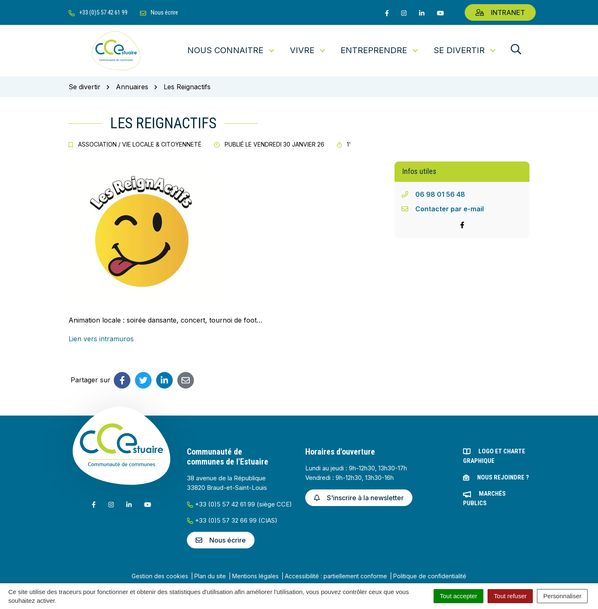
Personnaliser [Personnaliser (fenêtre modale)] (562, 595)
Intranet (500, 12)
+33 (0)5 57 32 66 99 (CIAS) (232, 520)
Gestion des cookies (160, 576)
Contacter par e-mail (449, 209)
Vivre (308, 50)
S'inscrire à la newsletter (359, 498)
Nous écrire (221, 540)
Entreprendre (380, 50)
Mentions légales (255, 576)
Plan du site (210, 576)
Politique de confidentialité (429, 576)
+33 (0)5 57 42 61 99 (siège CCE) (239, 504)
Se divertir (465, 50)
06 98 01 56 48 (440, 194)
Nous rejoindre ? (503, 477)
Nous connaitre (231, 50)
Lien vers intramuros (101, 339)
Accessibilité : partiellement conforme (336, 576)
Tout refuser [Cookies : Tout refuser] (510, 595)
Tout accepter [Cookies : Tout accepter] (458, 595)
